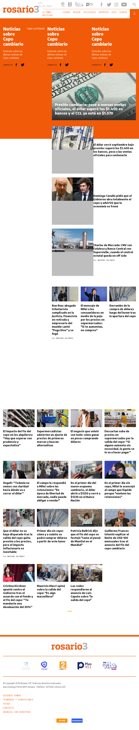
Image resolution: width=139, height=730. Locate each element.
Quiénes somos (12, 695)
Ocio (114, 12)
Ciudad (66, 12)
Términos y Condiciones (18, 699)
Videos (123, 12)
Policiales (89, 12)
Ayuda (6, 703)
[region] (26, 118)
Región (76, 12)
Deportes (103, 12)
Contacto (8, 707)
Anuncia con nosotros (17, 711)
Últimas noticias (47, 14)
